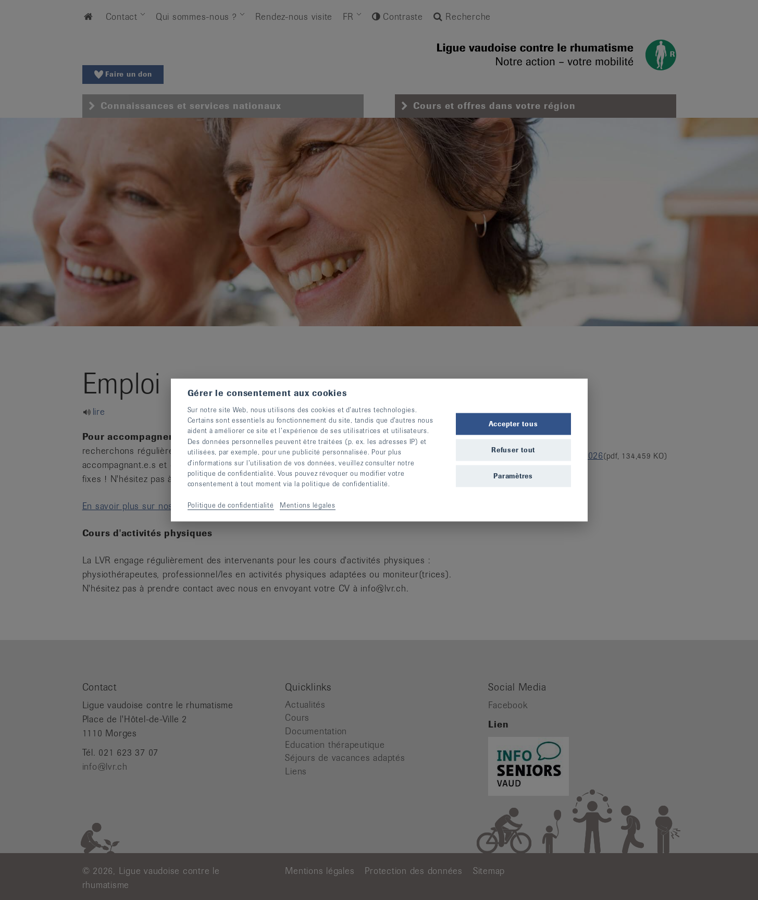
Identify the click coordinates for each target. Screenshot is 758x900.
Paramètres (513, 476)
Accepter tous (513, 423)
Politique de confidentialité (231, 505)
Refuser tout (513, 450)
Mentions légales (307, 505)
